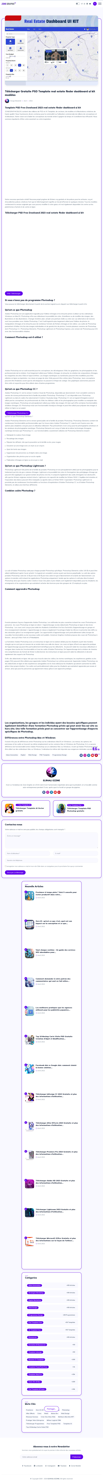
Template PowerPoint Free (38, 1367)
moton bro (54, 1413)
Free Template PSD (53, 1423)
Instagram (50, 1466)
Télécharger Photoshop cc (17, 413)
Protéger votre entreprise (35, 1420)
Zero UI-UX (40, 1410)
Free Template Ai (24, 805)
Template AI (67, 1423)
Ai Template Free (35, 1330)
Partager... (51, 1409)
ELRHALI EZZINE (53, 1479)
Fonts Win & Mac (34, 1382)
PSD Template (45, 755)
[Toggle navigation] (99, 4)
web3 (46, 1413)
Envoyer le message (15, 872)
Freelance (29, 1410)
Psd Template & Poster (37, 1389)
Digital (23, 755)
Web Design (32, 755)
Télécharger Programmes (35, 1423)
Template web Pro (35, 1374)
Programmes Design (59, 755)
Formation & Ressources (37, 1345)
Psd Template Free (35, 1322)
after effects (30, 1413)
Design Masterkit (15, 101)
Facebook (26, 1466)
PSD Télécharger (13, 293)
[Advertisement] (51, 136)
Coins (39, 1413)
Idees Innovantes (12, 755)
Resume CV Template (36, 1359)
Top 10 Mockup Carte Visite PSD (37, 1427)
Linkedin (38, 1466)
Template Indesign (35, 1352)
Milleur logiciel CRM (54, 1420)
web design (65, 1413)
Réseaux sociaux (32, 1417)
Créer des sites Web (48, 1417)
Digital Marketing (35, 1300)
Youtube (62, 1466)
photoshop (65, 1410)
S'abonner (76, 1457)
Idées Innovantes (34, 1285)
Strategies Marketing (36, 1293)
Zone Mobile (75, 1466)
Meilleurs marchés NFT (66, 1417)
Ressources (33, 1337)
